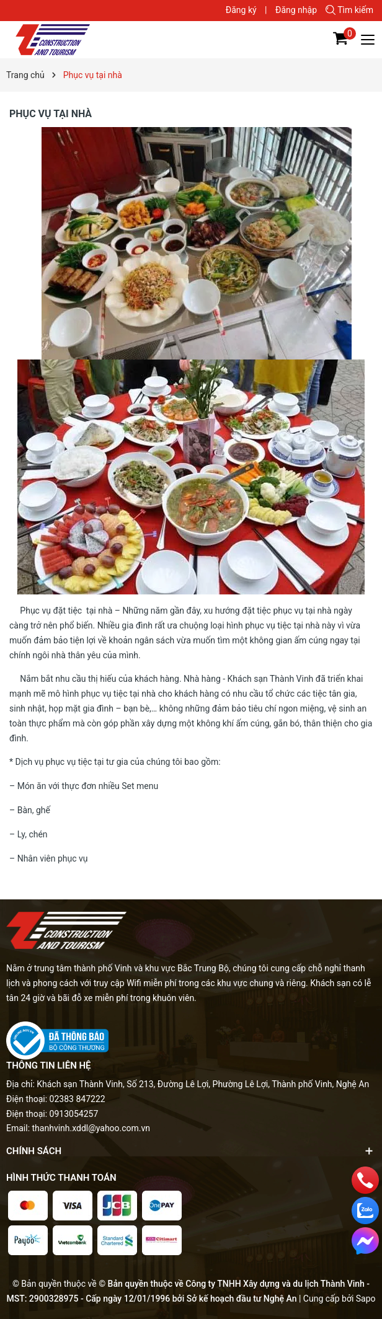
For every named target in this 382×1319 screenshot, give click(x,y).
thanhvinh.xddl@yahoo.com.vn (91, 1128)
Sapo (366, 1299)
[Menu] (368, 39)
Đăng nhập (296, 10)
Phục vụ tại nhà (50, 114)
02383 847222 (77, 1099)
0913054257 (74, 1114)
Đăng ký (241, 10)
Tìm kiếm (349, 10)
